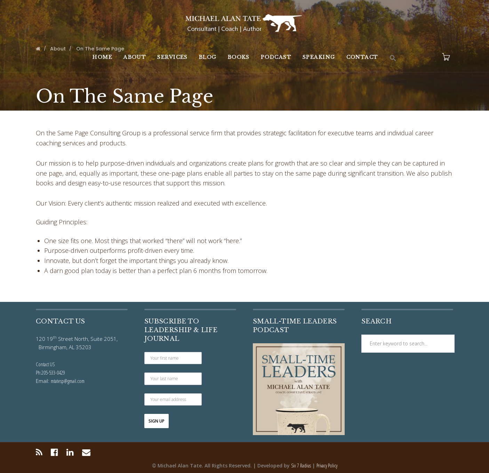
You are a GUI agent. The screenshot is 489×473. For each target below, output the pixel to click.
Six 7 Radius (301, 465)
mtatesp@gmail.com (68, 380)
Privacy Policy (326, 465)
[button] (393, 58)
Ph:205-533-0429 (50, 372)
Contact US (45, 364)
